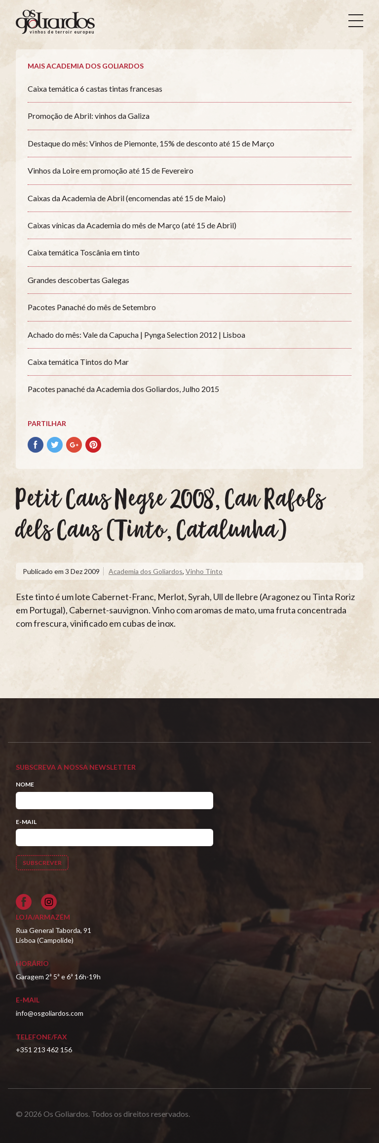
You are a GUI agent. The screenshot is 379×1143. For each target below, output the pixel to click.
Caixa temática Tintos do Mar (78, 361)
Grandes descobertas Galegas (78, 280)
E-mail (26, 821)
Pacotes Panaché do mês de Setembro (92, 307)
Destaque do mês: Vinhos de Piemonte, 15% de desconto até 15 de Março (151, 143)
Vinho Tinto (204, 571)
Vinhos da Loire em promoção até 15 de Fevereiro (110, 170)
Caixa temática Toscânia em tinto (84, 252)
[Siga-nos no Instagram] (49, 902)
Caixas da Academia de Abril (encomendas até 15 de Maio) (127, 198)
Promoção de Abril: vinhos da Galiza (89, 115)
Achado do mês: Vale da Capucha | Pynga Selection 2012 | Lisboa (136, 334)
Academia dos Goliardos (146, 571)
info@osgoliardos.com (49, 1013)
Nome (25, 784)
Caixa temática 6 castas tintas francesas (95, 88)
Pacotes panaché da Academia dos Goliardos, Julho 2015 (123, 388)
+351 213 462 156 (44, 1049)
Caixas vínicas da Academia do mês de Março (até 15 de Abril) (132, 225)
